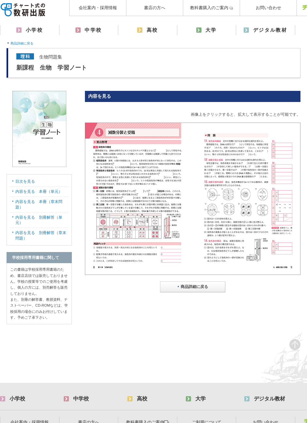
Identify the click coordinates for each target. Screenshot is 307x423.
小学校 (34, 30)
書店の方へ (154, 7)
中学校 (93, 30)
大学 (211, 30)
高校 (152, 30)
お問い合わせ (268, 7)
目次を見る (25, 181)
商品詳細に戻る (21, 43)
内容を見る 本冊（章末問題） (38, 204)
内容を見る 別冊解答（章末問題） (40, 235)
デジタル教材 (270, 30)
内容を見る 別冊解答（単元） (38, 220)
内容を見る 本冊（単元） (38, 191)
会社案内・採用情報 (98, 7)
